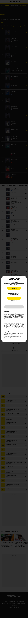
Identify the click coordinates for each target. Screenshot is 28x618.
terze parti (20, 319)
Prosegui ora (14, 288)
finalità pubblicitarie (15, 325)
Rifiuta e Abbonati (14, 298)
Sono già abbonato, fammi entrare (14, 306)
